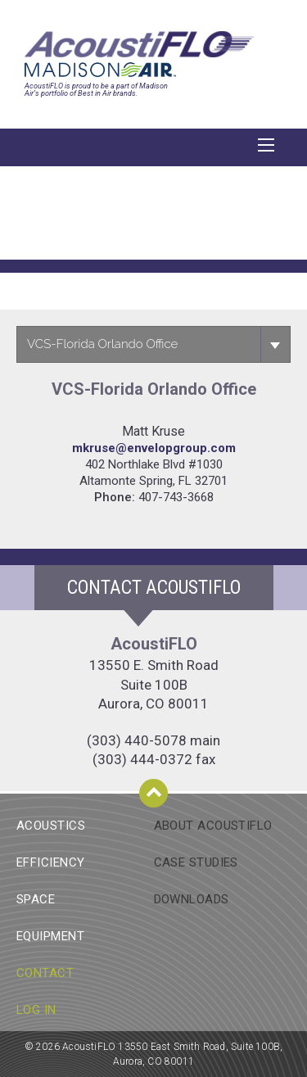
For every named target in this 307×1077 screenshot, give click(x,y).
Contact (45, 973)
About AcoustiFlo (213, 825)
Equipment (50, 936)
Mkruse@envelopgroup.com (154, 448)
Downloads (191, 899)
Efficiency (50, 862)
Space (35, 899)
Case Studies (196, 862)
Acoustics (50, 825)
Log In (36, 1009)
